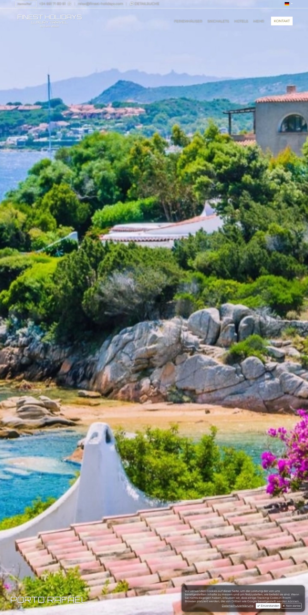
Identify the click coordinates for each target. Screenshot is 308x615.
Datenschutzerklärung (237, 605)
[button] (289, 4)
